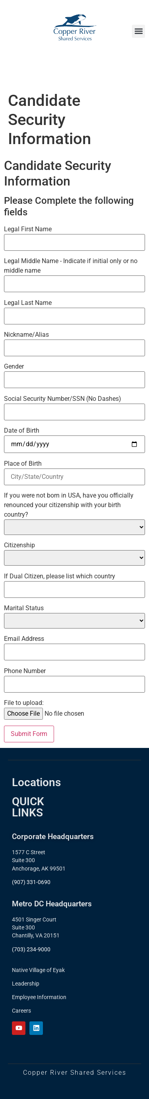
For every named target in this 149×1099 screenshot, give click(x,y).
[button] (138, 31)
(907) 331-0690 (31, 882)
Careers (21, 1010)
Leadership (25, 983)
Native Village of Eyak (38, 970)
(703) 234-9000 (31, 949)
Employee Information (39, 997)
